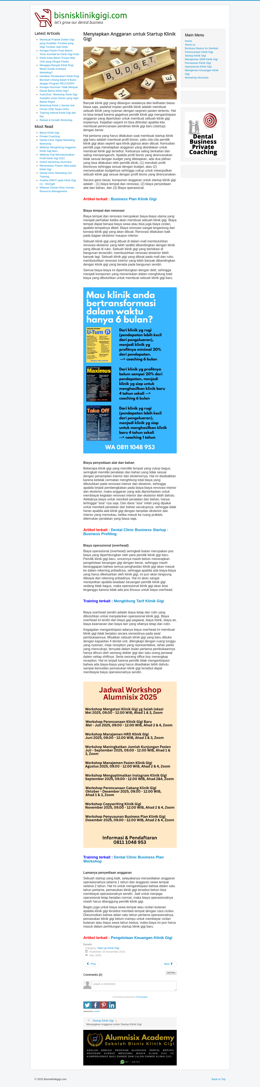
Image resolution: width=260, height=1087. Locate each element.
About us (190, 44)
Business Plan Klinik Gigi (134, 199)
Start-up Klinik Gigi (108, 948)
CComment (141, 997)
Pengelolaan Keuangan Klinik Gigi (141, 938)
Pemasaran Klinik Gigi (198, 62)
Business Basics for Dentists (201, 48)
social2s (96, 1011)
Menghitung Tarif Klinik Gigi (139, 601)
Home (188, 40)
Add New (171, 973)
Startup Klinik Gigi (195, 55)
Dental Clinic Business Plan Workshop (123, 859)
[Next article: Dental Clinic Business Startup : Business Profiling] (169, 964)
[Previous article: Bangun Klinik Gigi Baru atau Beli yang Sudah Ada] (91, 964)
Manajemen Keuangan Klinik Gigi (202, 72)
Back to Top (218, 1079)
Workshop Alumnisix (197, 77)
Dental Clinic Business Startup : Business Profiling (125, 532)
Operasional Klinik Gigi (198, 66)
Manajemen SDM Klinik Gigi (201, 59)
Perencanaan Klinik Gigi (199, 51)
